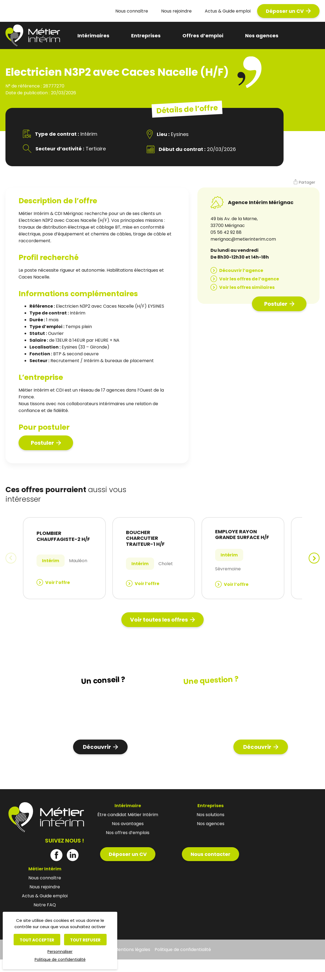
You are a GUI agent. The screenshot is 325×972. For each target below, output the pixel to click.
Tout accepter (37, 940)
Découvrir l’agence (241, 270)
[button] (304, 182)
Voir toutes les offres (159, 619)
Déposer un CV (285, 11)
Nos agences (261, 35)
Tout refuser (85, 940)
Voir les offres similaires (247, 287)
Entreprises (146, 35)
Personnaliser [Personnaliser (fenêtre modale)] (60, 951)
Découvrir (97, 747)
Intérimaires (93, 35)
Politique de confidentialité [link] (60, 959)
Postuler (42, 443)
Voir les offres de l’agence (249, 279)
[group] (64, 558)
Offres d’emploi (202, 35)
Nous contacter (210, 854)
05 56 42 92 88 (226, 232)
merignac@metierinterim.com (243, 239)
